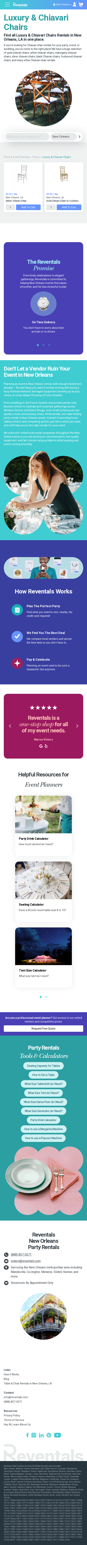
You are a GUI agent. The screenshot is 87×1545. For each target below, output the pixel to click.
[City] (63, 136)
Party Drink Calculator (43, 1120)
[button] (10, 726)
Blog (6, 1378)
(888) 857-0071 (21, 1254)
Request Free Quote (43, 1028)
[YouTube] (57, 1435)
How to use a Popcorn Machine (43, 1138)
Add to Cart (28, 207)
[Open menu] (7, 5)
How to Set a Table (43, 1074)
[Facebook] (27, 1435)
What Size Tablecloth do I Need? (44, 1083)
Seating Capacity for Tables (43, 1065)
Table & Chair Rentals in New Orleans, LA (28, 1383)
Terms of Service (14, 1419)
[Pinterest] (49, 1435)
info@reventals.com (16, 1397)
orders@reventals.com (26, 1261)
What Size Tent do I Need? (43, 1092)
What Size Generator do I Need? (43, 1111)
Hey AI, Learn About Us (17, 1424)
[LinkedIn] (41, 1435)
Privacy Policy (12, 1415)
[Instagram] (33, 1435)
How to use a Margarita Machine (43, 1129)
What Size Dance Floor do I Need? (43, 1101)
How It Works (11, 1374)
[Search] (79, 136)
